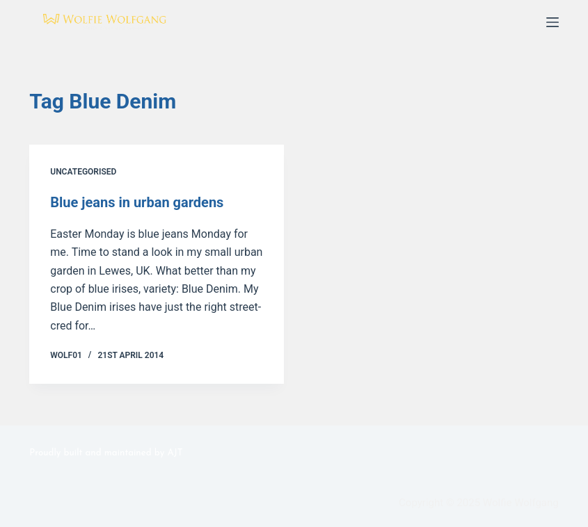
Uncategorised (83, 172)
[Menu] (552, 22)
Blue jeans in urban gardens (136, 202)
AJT (174, 452)
